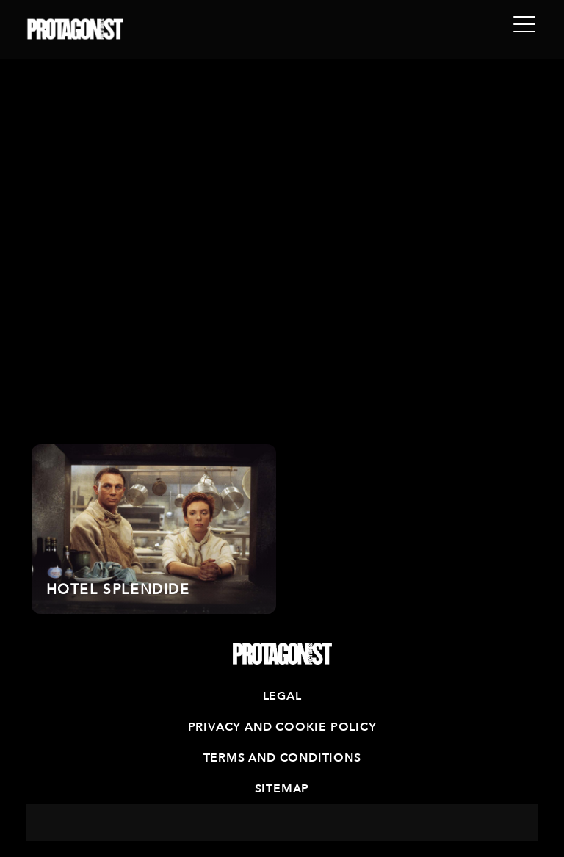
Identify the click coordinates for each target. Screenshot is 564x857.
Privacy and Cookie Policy (282, 727)
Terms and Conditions (282, 758)
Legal (282, 696)
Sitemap (282, 789)
